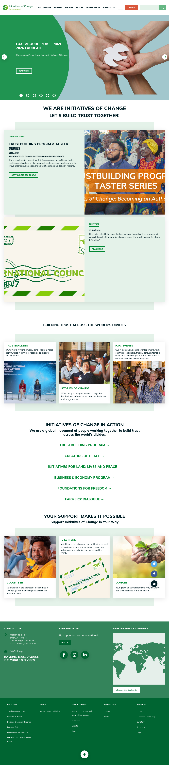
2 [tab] (27, 95)
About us (109, 7)
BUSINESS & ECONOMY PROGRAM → (84, 477)
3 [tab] (34, 95)
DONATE (121, 582)
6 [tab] (54, 95)
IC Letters (68, 539)
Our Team (140, 711)
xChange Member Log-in (126, 690)
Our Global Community (146, 716)
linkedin (85, 655)
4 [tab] (41, 95)
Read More (97, 249)
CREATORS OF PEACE (83, 456)
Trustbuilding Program (16, 711)
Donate (131, 7)
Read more (24, 71)
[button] (154, 564)
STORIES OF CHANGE (75, 388)
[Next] (164, 57)
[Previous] (4, 57)
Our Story (141, 722)
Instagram (74, 655)
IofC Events (124, 345)
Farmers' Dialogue (14, 727)
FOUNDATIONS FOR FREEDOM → (85, 488)
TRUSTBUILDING (17, 345)
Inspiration (93, 7)
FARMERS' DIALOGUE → (84, 499)
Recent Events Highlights (50, 711)
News (106, 716)
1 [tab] (21, 95)
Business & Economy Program (19, 722)
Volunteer (76, 720)
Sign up (64, 642)
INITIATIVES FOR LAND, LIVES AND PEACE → (84, 467)
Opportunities (74, 7)
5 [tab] (47, 95)
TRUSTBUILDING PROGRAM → (84, 445)
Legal (139, 732)
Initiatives (44, 7)
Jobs (73, 731)
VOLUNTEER (15, 582)
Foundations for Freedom (17, 732)
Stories (107, 711)
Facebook (64, 655)
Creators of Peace (14, 716)
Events (58, 7)
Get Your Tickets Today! (23, 175)
